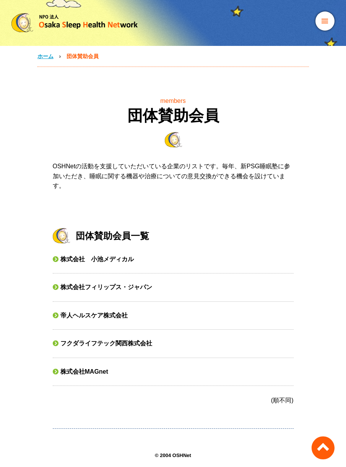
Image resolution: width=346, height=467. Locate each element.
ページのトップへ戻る (323, 447)
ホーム (45, 56)
